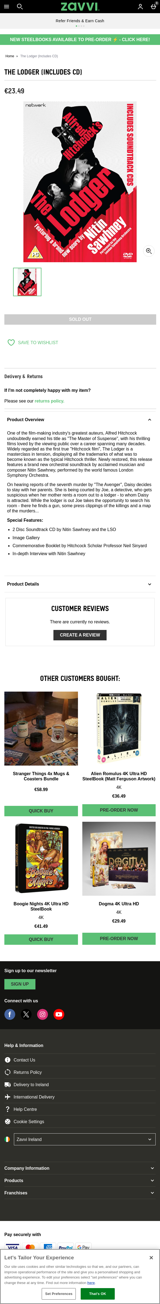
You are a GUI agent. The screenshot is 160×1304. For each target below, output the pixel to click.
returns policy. (49, 401)
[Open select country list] (85, 1139)
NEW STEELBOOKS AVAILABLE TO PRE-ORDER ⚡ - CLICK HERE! (80, 39)
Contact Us (19, 1060)
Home (9, 56)
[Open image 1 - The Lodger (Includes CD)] (27, 282)
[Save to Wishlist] (32, 342)
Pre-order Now (119, 810)
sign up (20, 984)
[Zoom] (149, 251)
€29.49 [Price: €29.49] (119, 921)
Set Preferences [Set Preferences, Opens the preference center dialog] (59, 1294)
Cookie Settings (24, 1121)
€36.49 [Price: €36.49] (119, 796)
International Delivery (29, 1097)
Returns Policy (23, 1072)
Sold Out (80, 319)
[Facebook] (9, 1018)
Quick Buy (53, 812)
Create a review (80, 635)
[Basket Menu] (153, 6)
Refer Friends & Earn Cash (80, 21)
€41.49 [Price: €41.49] (41, 926)
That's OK (97, 1294)
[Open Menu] (6, 6)
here (91, 1283)
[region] (80, 1276)
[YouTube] (58, 1018)
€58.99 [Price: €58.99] (41, 789)
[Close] (151, 1258)
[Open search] (20, 6)
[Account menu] (140, 6)
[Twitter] (26, 1018)
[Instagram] (42, 1018)
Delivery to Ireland (26, 1084)
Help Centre (20, 1109)
